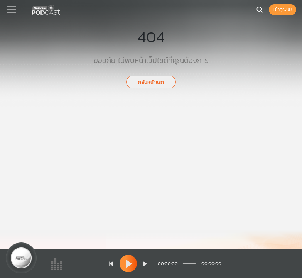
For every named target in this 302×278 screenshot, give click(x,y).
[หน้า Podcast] (62, 9)
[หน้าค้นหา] (259, 9)
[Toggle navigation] (11, 9)
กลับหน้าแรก (151, 82)
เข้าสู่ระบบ (282, 9)
